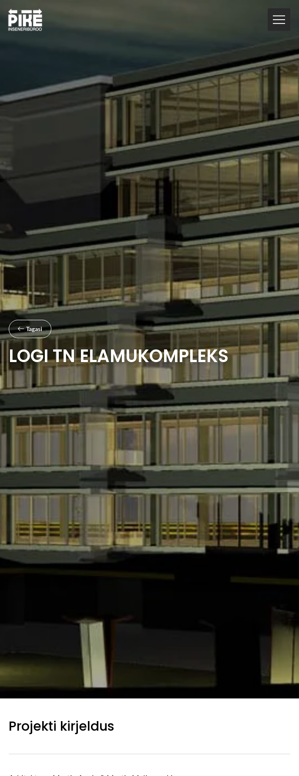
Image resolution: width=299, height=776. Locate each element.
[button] (279, 19)
